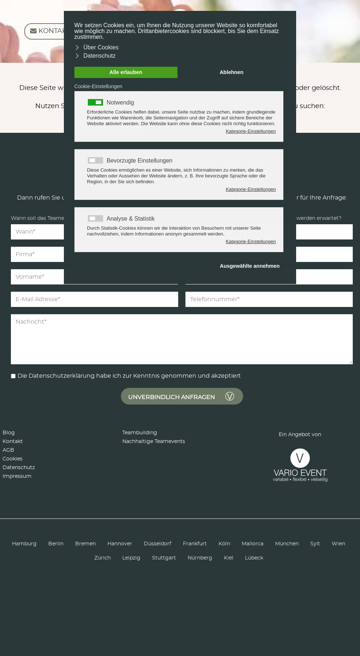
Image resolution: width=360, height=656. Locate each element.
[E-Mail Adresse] (94, 299)
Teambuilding (139, 432)
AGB (8, 450)
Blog (9, 432)
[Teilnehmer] (298, 231)
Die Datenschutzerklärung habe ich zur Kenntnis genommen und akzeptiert (129, 376)
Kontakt (13, 441)
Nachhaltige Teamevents (153, 441)
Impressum (17, 476)
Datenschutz (19, 467)
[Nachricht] (182, 339)
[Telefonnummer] (269, 299)
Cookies (12, 459)
